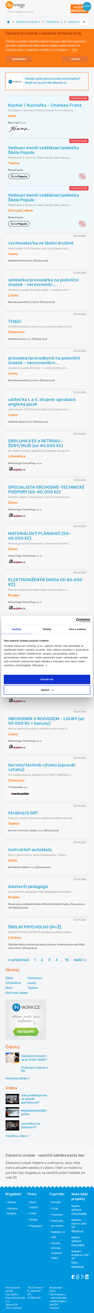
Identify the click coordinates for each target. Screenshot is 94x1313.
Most (9, 988)
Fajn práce (77, 1245)
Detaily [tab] (47, 629)
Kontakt (56, 1202)
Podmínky (57, 1214)
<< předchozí (18, 960)
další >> (80, 960)
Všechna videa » (17, 1136)
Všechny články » (18, 1078)
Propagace (35, 1225)
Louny (31, 983)
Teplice (32, 988)
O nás (54, 1208)
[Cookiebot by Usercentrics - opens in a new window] (76, 620)
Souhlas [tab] (16, 629)
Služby (33, 1219)
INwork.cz (77, 1231)
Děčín (9, 978)
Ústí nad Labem (17, 993)
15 (67, 960)
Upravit (47, 689)
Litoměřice (13, 983)
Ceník (32, 1213)
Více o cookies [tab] (77, 629)
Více (74, 49)
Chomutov (34, 978)
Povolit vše (46, 679)
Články (11, 1202)
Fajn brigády (79, 1213)
